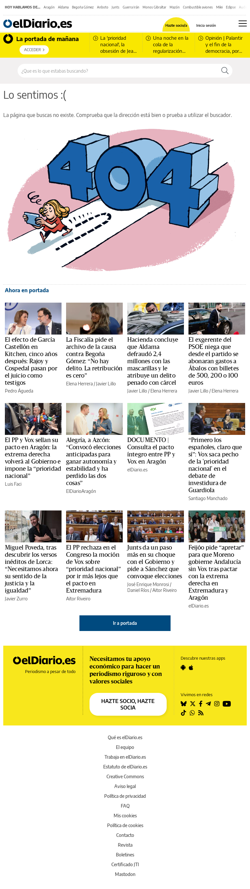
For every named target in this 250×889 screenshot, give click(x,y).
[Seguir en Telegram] (208, 704)
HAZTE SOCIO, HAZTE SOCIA (128, 704)
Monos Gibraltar (154, 7)
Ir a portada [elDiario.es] (125, 623)
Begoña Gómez (83, 7)
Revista (125, 845)
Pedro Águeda (19, 391)
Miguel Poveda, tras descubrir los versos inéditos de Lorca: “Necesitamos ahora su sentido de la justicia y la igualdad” (31, 569)
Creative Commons (125, 776)
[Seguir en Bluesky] (184, 704)
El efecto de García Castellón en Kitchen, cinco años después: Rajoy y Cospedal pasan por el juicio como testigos (31, 361)
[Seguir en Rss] (200, 713)
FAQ (125, 806)
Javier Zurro (16, 598)
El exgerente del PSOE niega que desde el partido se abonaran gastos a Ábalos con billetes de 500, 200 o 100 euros (213, 361)
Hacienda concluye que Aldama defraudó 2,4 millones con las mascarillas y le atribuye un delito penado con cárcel (152, 361)
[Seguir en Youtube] (227, 704)
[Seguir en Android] (183, 667)
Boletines (125, 854)
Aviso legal (125, 786)
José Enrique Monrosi (148, 584)
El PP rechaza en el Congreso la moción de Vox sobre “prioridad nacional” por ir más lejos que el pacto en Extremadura (93, 569)
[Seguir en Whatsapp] (192, 713)
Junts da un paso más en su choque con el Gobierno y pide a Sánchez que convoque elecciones (154, 562)
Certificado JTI (125, 864)
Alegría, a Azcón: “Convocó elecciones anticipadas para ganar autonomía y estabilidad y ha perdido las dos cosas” (93, 461)
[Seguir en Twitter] (193, 704)
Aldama (63, 7)
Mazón (175, 7)
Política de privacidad (125, 796)
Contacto (125, 835)
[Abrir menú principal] (243, 23)
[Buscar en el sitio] (118, 71)
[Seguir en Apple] (191, 667)
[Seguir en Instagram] (216, 704)
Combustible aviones (198, 7)
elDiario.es (137, 469)
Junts (115, 7)
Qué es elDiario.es (125, 737)
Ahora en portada (27, 290)
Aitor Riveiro (78, 598)
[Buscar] (224, 71)
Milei (219, 7)
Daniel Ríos (138, 590)
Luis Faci (13, 484)
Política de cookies (125, 825)
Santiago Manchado (208, 498)
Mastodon (125, 874)
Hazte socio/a (176, 25)
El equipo (125, 747)
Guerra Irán (131, 7)
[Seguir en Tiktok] (184, 713)
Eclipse (231, 7)
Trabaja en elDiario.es (125, 757)
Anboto (102, 7)
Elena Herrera (79, 383)
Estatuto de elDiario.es (125, 766)
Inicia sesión (206, 25)
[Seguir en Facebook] (200, 704)
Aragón (49, 7)
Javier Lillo (106, 383)
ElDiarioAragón (81, 491)
